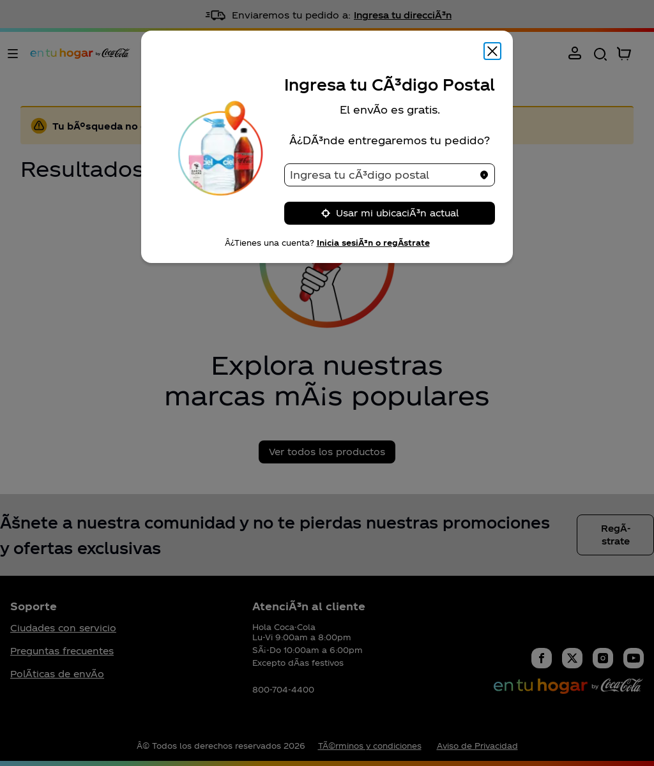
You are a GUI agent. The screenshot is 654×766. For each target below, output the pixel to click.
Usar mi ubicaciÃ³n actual (390, 212)
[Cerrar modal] (492, 51)
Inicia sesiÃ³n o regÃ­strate (373, 242)
